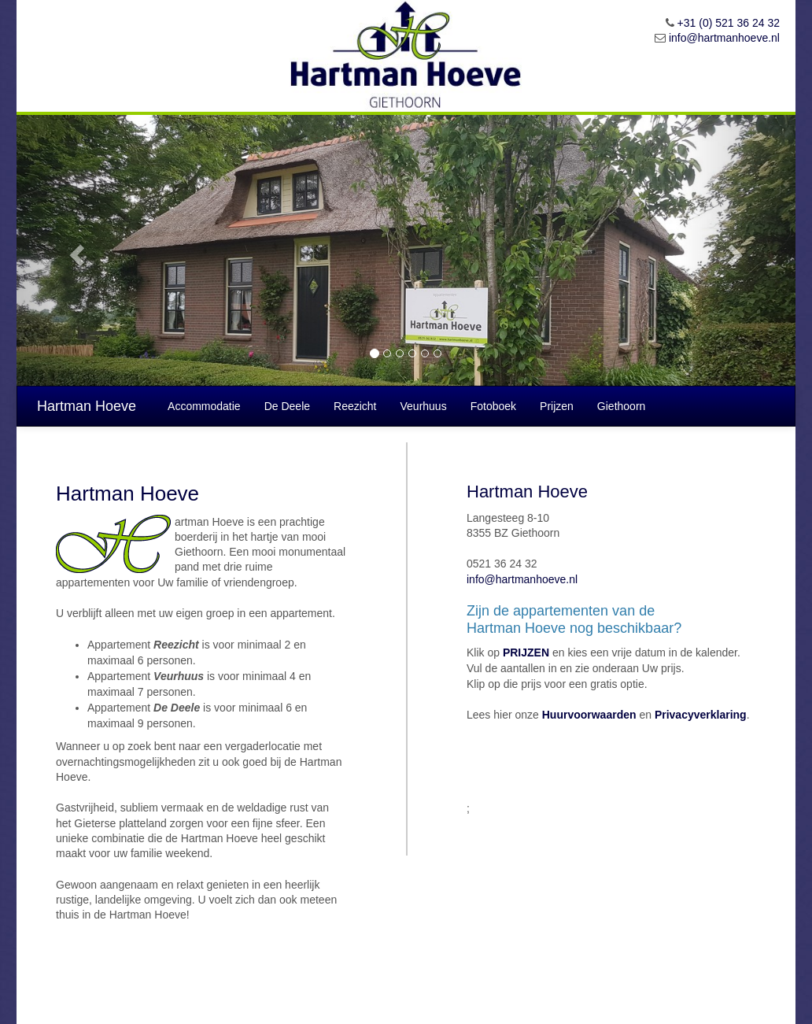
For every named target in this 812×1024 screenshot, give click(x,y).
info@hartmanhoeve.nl (724, 37)
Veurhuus (423, 406)
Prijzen (557, 406)
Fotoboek (493, 406)
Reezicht (355, 406)
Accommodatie (204, 406)
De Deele (287, 406)
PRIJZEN (526, 652)
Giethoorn (621, 406)
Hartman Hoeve (86, 406)
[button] (75, 250)
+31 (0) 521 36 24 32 (728, 23)
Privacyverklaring (701, 714)
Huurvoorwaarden (589, 714)
